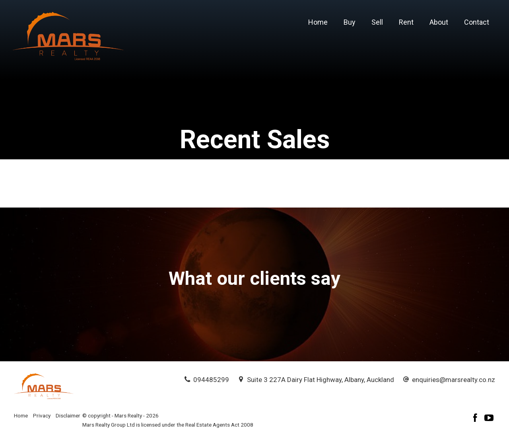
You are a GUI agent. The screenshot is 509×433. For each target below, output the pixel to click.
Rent (406, 22)
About (438, 22)
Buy (350, 22)
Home (318, 22)
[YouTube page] (489, 418)
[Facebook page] (476, 418)
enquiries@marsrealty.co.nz (453, 380)
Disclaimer (68, 415)
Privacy (42, 415)
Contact (476, 22)
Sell (377, 22)
